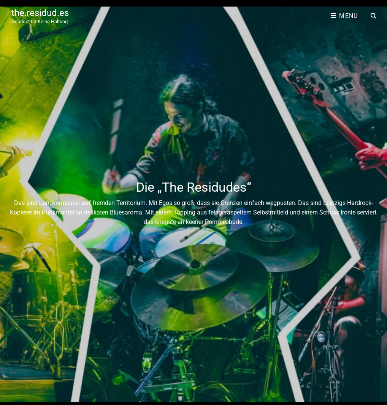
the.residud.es (40, 13)
